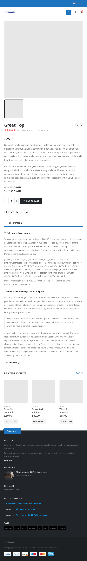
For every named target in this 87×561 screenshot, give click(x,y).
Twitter (11, 212)
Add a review (42, 130)
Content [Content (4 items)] (32, 528)
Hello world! (9, 486)
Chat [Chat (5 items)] (24, 528)
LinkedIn (17, 212)
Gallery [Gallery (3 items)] (53, 528)
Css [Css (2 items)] (40, 528)
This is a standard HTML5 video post (31, 472)
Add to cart (32, 201)
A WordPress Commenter (16, 503)
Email (27, 212)
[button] (77, 373)
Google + (22, 212)
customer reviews (25, 130)
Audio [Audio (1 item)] (17, 528)
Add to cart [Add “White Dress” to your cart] (66, 421)
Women (17, 187)
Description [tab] (15, 223)
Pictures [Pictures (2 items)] (62, 528)
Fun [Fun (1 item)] (45, 528)
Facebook (6, 212)
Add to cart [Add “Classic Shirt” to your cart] (38, 421)
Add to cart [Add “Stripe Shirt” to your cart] (11, 421)
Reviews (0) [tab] (15, 362)
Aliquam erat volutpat (26, 509)
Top (11, 191)
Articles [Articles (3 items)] (8, 528)
